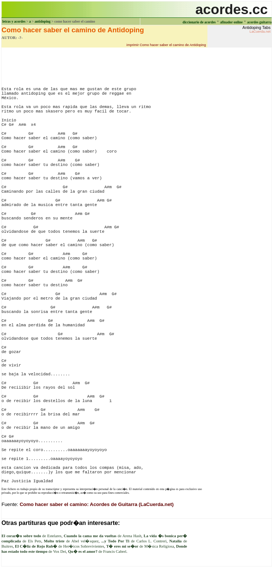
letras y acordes (13, 21)
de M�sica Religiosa (140, 546)
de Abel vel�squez (71, 541)
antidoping (42, 21)
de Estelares (31, 536)
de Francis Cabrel (97, 551)
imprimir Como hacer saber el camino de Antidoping (166, 45)
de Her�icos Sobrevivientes (59, 546)
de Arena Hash (102, 536)
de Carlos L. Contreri (134, 541)
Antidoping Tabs (256, 29)
